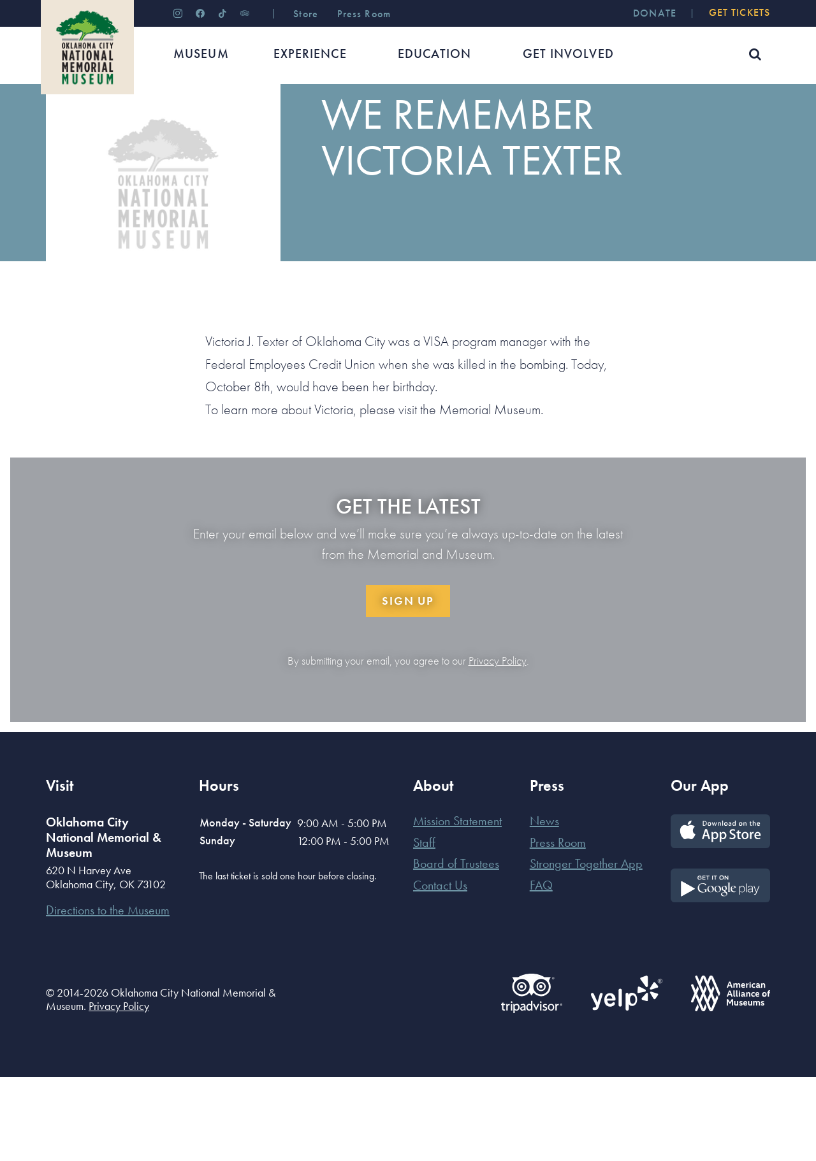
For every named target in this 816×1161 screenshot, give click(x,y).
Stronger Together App (586, 947)
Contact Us (440, 969)
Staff (424, 926)
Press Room (558, 926)
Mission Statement (457, 905)
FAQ (541, 969)
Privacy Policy (498, 745)
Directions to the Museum (108, 994)
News (102, 124)
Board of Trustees (456, 947)
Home (57, 124)
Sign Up (408, 684)
